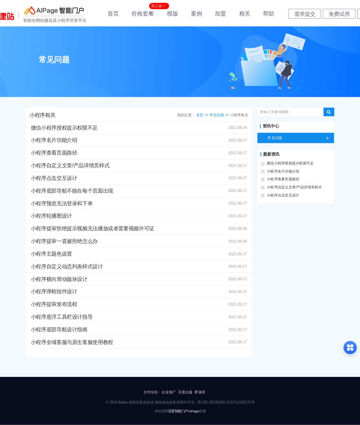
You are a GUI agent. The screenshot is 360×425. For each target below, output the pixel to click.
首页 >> (203, 115)
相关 (244, 14)
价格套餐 (142, 14)
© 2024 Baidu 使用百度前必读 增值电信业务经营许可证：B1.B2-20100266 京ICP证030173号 (180, 402)
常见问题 (301, 138)
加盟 (220, 14)
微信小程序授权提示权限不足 (290, 163)
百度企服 (185, 392)
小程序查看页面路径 (283, 179)
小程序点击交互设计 (283, 195)
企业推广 (169, 392)
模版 (172, 14)
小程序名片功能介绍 (283, 171)
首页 (113, 14)
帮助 (268, 14)
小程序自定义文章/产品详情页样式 (294, 187)
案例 (196, 14)
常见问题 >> (220, 115)
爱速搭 (199, 392)
